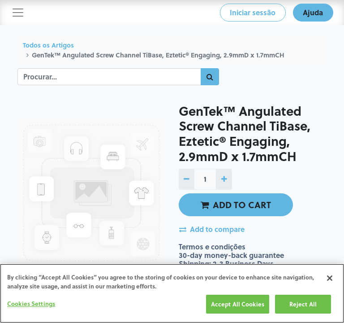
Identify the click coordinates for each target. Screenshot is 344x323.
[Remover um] (186, 179)
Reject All (303, 304)
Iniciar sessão (252, 12)
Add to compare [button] (212, 229)
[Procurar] (210, 76)
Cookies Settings (31, 304)
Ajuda (313, 12)
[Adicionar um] (224, 179)
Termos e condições (212, 246)
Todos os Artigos (48, 45)
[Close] (330, 278)
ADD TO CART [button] (236, 204)
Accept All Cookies (237, 304)
